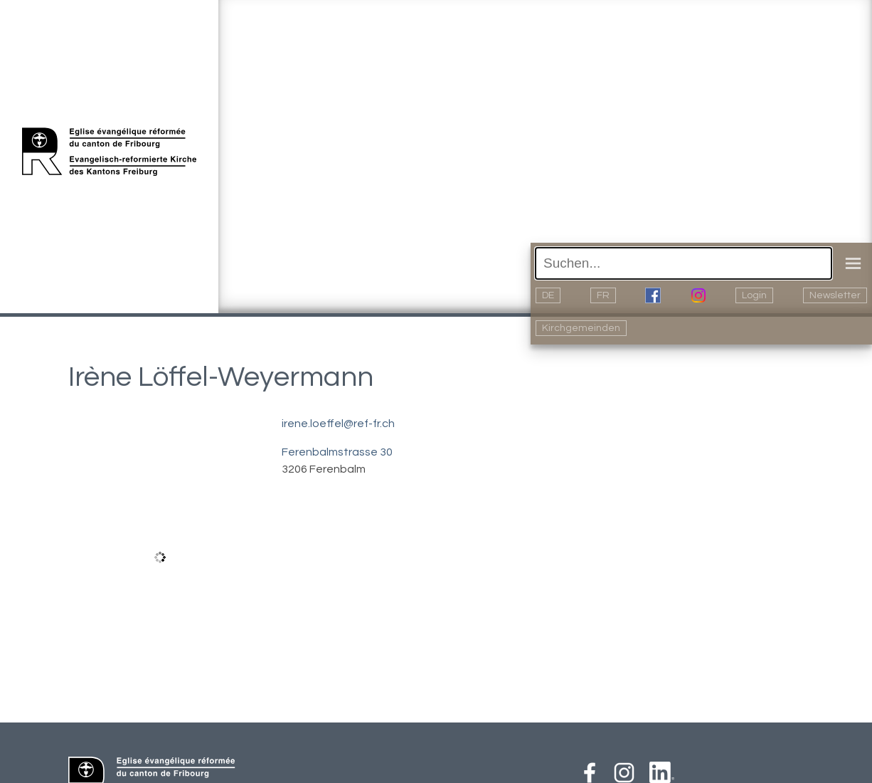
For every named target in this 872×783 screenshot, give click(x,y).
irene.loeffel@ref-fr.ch (338, 423)
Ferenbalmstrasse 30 (337, 452)
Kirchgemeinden (581, 328)
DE (548, 295)
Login (754, 295)
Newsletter (835, 295)
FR (603, 295)
